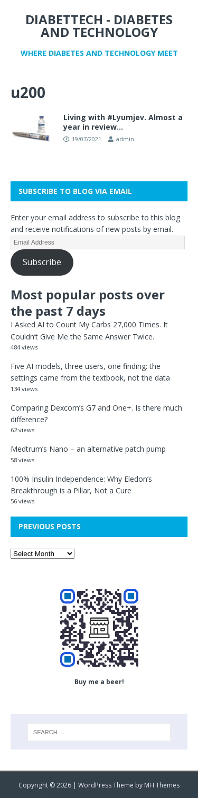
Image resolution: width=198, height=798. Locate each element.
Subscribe (42, 262)
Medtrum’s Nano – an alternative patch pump (88, 449)
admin (125, 139)
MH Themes (162, 785)
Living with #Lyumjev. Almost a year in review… (123, 122)
